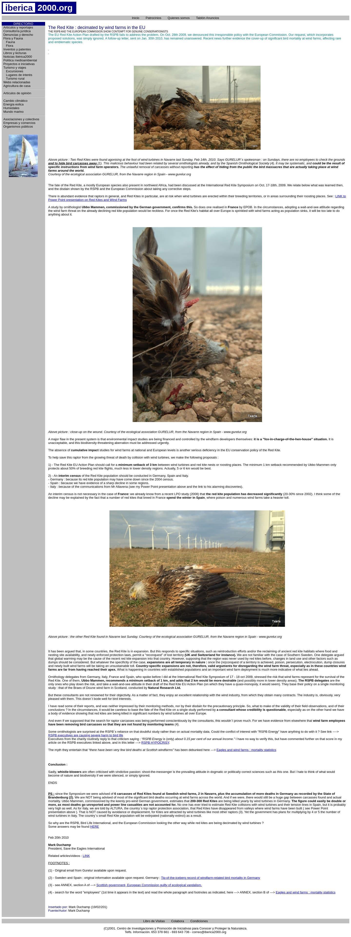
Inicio (135, 18)
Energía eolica (13, 104)
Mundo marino (13, 111)
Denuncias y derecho (18, 35)
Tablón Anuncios (207, 18)
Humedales (11, 108)
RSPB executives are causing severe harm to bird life (85, 735)
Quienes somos (179, 18)
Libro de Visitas (154, 921)
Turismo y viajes (14, 67)
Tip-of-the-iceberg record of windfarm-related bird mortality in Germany (210, 878)
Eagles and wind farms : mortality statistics (246, 750)
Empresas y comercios (19, 123)
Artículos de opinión (17, 93)
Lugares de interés (17, 75)
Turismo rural (14, 78)
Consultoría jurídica (17, 31)
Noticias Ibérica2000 (17, 56)
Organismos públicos (18, 126)
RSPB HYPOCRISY (155, 742)
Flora (8, 45)
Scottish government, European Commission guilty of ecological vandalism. (149, 885)
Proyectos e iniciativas (19, 64)
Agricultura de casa (16, 86)
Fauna (9, 42)
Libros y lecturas (15, 53)
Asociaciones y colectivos (21, 119)
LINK (86, 856)
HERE (94, 826)
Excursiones (13, 71)
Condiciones (199, 921)
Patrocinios (153, 18)
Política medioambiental (20, 60)
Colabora (177, 921)
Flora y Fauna (13, 38)
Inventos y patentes (17, 49)
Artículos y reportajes (18, 27)
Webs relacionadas (16, 82)
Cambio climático (15, 101)
